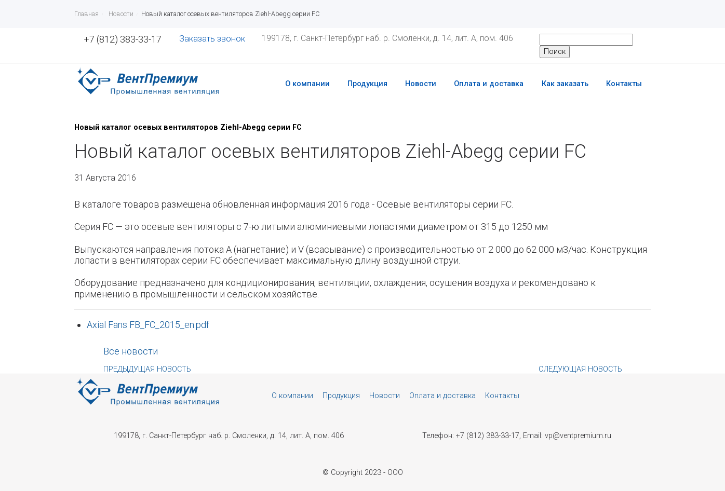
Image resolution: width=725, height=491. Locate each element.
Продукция (367, 83)
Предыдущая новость (147, 369)
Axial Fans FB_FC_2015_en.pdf (148, 324)
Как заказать (565, 83)
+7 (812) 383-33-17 (123, 39)
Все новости (130, 351)
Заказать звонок (212, 39)
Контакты (624, 83)
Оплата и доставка (488, 83)
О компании (307, 83)
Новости (420, 83)
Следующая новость (580, 369)
